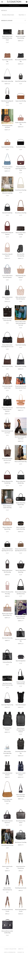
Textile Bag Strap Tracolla (20, 888)
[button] (14, 15)
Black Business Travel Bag (20, 842)
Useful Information (9, 952)
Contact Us (20, 952)
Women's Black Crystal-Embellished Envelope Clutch (7, 38)
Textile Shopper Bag (20, 407)
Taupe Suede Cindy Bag (21, 344)
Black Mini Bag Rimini (20, 660)
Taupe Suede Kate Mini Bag (7, 147)
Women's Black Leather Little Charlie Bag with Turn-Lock (20, 323)
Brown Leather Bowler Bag (21, 461)
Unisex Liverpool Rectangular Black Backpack (21, 730)
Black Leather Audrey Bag (7, 81)
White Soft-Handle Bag (7, 193)
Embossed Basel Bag (7, 662)
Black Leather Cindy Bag (20, 366)
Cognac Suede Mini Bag (21, 101)
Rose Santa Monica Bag (7, 638)
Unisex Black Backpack (21, 704)
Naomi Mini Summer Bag (20, 81)
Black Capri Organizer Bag (7, 704)
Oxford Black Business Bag (7, 845)
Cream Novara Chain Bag (20, 190)
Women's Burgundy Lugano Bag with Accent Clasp (20, 168)
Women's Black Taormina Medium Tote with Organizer (7, 409)
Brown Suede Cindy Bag (7, 366)
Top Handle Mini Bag (20, 147)
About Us (20, 948)
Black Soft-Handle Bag (7, 212)
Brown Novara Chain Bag (20, 212)
